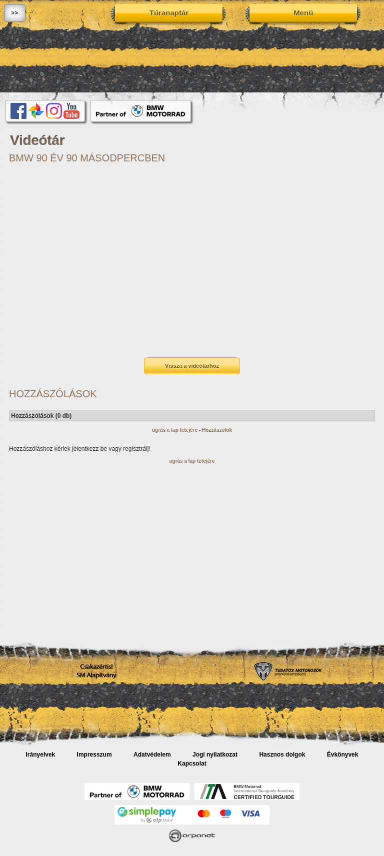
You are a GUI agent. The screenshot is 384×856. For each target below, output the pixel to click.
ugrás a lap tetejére (175, 430)
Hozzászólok (217, 430)
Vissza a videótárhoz (192, 366)
